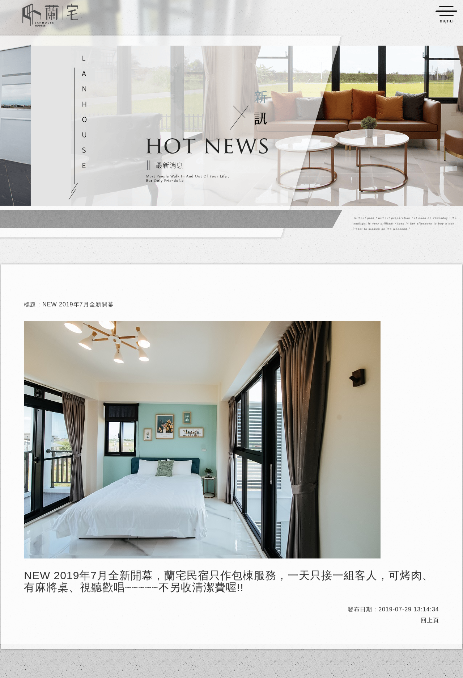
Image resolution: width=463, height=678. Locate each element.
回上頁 (430, 620)
